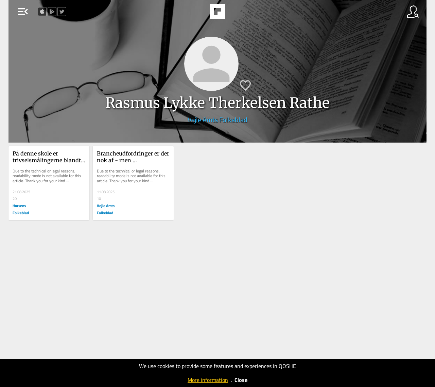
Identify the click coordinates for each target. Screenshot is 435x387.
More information (208, 380)
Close (240, 380)
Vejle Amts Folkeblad (217, 119)
